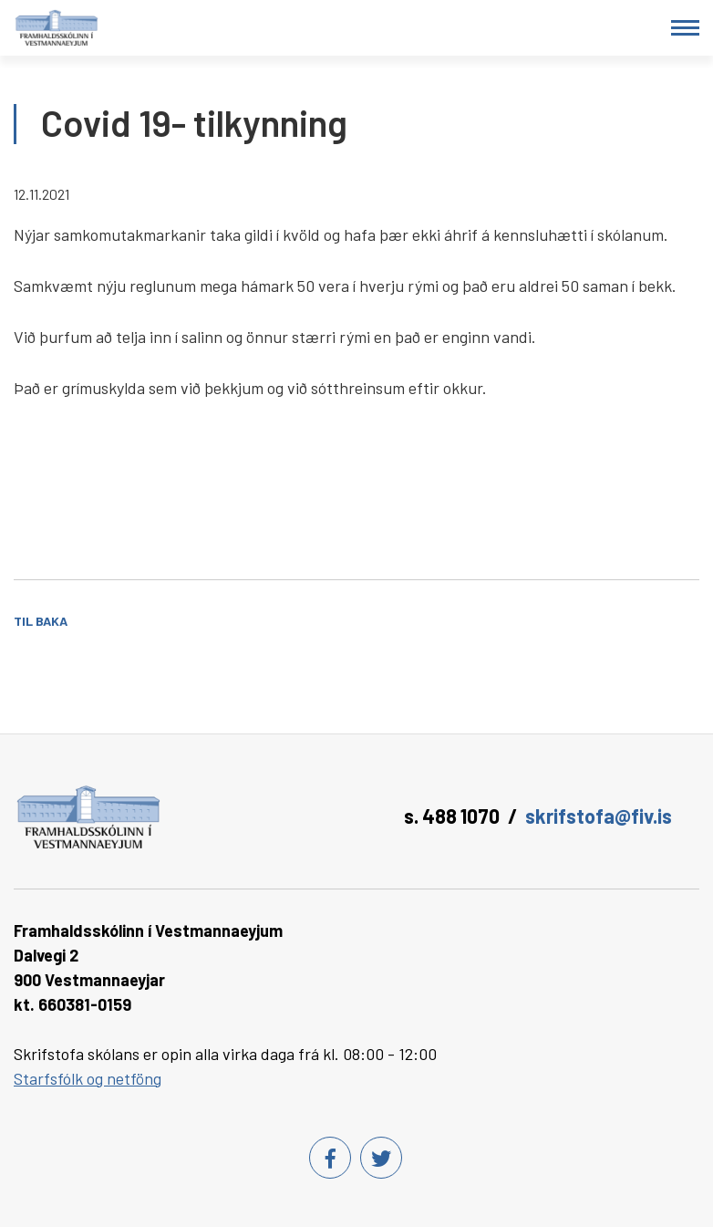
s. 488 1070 (452, 815)
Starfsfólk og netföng (87, 1078)
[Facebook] (330, 1158)
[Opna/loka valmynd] (685, 28)
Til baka (40, 621)
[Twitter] (381, 1158)
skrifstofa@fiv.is (598, 815)
